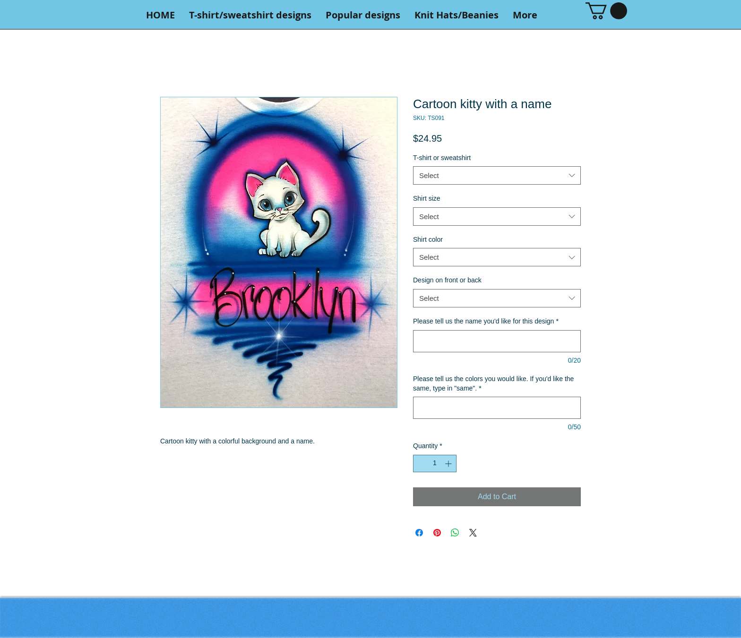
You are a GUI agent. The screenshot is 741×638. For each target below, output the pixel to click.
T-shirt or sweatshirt (442, 158)
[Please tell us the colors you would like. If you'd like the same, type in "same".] (497, 408)
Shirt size (426, 198)
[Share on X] (473, 532)
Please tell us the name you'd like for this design (486, 321)
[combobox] (497, 175)
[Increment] (449, 463)
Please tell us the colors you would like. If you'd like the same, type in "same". (493, 383)
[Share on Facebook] (419, 532)
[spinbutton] (434, 463)
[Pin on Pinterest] (437, 532)
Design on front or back (447, 280)
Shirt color (428, 239)
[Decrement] (420, 463)
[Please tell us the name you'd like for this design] (497, 341)
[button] (606, 10)
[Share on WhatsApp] (455, 532)
